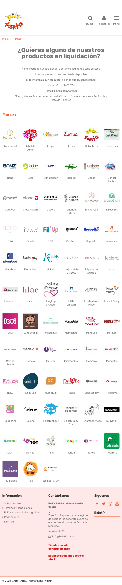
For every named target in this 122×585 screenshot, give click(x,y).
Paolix (71, 392)
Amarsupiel (10, 146)
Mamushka (71, 332)
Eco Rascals (91, 209)
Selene (31, 420)
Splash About (51, 420)
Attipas (51, 146)
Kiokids (51, 269)
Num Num (51, 392)
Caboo (91, 177)
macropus (51, 332)
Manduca (91, 332)
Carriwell (10, 209)
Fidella (30, 241)
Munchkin (112, 361)
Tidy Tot (30, 452)
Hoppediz (91, 241)
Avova (71, 146)
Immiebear (112, 241)
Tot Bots (112, 452)
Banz (10, 177)
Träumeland (10, 480)
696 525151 (59, 531)
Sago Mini (10, 420)
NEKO (10, 392)
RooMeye (112, 392)
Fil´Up (51, 241)
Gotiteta (71, 241)
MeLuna (51, 361)
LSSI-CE (9, 521)
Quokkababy (91, 392)
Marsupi (111, 332)
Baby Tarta (91, 146)
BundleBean (51, 177)
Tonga (71, 452)
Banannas (112, 146)
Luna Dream (30, 332)
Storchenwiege (93, 420)
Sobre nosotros (13, 503)
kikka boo (10, 269)
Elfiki (10, 241)
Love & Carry (111, 301)
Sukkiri (10, 452)
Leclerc (112, 269)
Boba (30, 177)
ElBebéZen (112, 209)
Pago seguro (11, 517)
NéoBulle (30, 392)
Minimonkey (71, 361)
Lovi (10, 332)
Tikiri (51, 452)
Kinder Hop (30, 269)
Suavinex (111, 420)
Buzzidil (71, 177)
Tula (30, 480)
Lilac (30, 301)
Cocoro (51, 209)
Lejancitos (10, 301)
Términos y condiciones (18, 507)
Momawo (91, 361)
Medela (30, 361)
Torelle (91, 452)
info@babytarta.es (63, 536)
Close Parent (30, 209)
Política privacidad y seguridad (22, 512)
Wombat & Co (51, 480)
